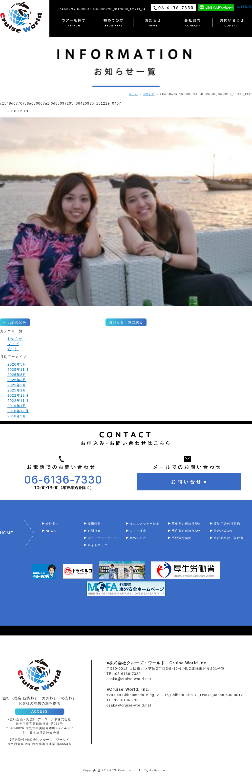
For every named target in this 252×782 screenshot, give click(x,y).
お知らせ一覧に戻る (126, 322)
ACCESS (39, 711)
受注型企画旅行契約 (187, 531)
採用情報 (94, 523)
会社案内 (52, 523)
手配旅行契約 (181, 538)
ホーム (133, 94)
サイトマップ (97, 545)
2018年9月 (16, 416)
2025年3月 (16, 380)
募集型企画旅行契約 (187, 523)
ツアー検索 (138, 531)
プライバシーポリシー (104, 538)
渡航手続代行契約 (227, 523)
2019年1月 (16, 406)
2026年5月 (16, 364)
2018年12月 (18, 411)
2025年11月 (18, 370)
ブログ (13, 344)
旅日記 (13, 349)
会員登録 (244, 6)
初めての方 (138, 538)
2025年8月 (16, 375)
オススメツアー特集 (145, 523)
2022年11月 (18, 401)
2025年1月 (16, 390)
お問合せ (94, 531)
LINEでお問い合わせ (219, 7)
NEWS (51, 531)
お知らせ (149, 94)
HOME (6, 533)
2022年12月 (18, 395)
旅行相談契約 (223, 531)
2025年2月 (16, 385)
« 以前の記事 (14, 322)
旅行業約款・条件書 (229, 538)
